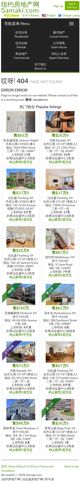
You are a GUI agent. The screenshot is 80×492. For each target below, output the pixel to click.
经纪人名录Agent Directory (59, 56)
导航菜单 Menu (17, 23)
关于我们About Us (40, 66)
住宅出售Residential (21, 34)
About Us (23, 466)
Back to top (72, 466)
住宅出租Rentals (21, 45)
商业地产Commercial (21, 56)
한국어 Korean (30, 15)
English (49, 15)
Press (34, 466)
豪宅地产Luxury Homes (59, 34)
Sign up (58, 6)
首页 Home (8, 466)
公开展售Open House (59, 45)
